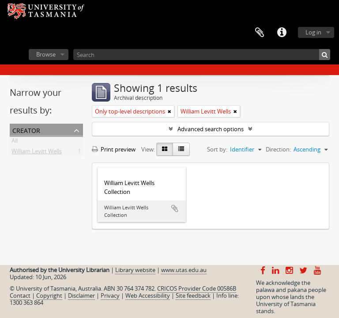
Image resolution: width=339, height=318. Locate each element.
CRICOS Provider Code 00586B (196, 288)
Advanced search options (210, 129)
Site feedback (193, 295)
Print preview (114, 149)
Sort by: (217, 149)
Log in (313, 32)
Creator (26, 130)
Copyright (49, 295)
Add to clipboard (174, 208)
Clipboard (260, 33)
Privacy (110, 295)
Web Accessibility (147, 295)
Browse (46, 54)
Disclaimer (81, 295)
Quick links (282, 33)
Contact (20, 295)
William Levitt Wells (36, 153)
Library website (135, 270)
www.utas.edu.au (184, 270)
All (14, 142)
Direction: (278, 149)
